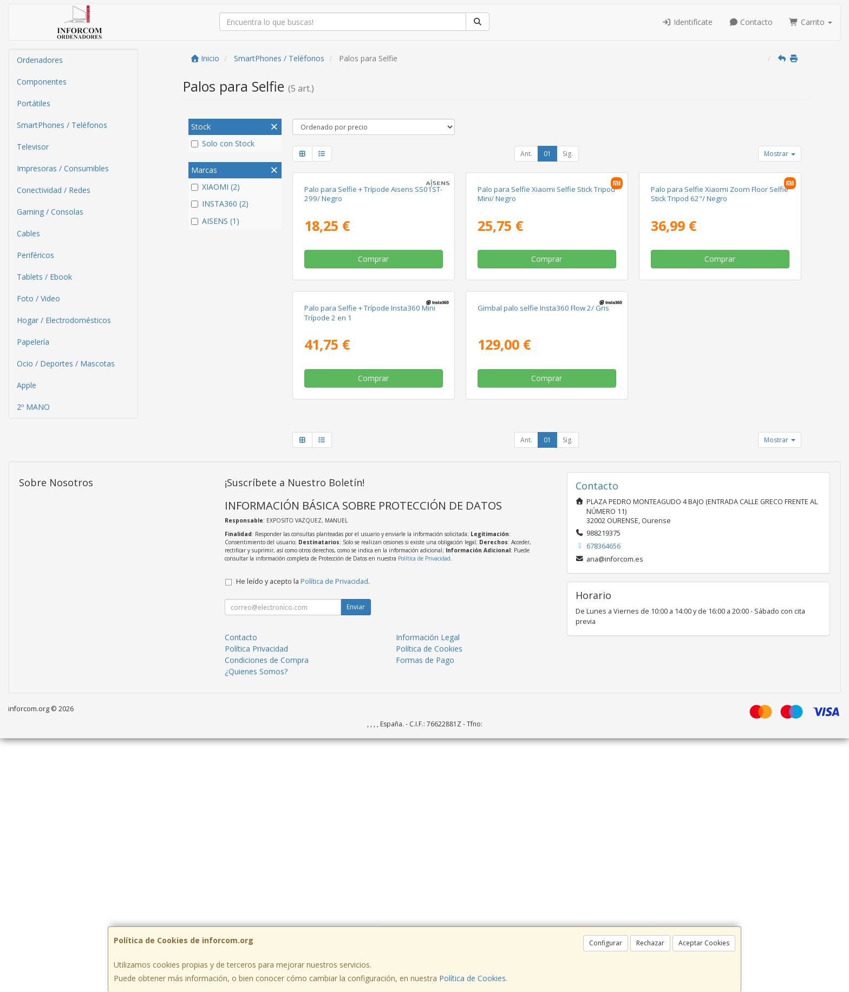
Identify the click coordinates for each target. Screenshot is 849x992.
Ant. (526, 153)
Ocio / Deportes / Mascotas (66, 363)
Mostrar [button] (779, 153)
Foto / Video (38, 298)
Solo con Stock (222, 143)
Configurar (605, 943)
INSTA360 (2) (220, 203)
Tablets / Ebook (44, 277)
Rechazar (650, 943)
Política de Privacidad (424, 812)
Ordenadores (40, 60)
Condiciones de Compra (267, 914)
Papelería (33, 342)
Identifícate (687, 22)
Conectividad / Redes (53, 190)
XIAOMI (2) (215, 187)
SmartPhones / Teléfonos (62, 125)
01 (547, 153)
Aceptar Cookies (703, 943)
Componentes (42, 81)
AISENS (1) (215, 221)
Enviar (356, 860)
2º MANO (33, 407)
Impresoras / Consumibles (63, 168)
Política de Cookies (472, 978)
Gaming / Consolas (50, 212)
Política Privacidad (256, 902)
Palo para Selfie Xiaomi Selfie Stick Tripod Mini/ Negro (546, 320)
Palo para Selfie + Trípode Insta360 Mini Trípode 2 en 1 (369, 566)
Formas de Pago (425, 914)
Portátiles (33, 103)
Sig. (568, 153)
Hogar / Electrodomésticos (64, 320)
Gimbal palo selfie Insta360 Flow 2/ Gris (543, 561)
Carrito (810, 22)
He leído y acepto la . (303, 835)
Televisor (33, 146)
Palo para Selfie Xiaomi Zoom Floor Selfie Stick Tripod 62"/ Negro (719, 320)
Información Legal (428, 891)
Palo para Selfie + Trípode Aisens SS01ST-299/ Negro (373, 320)
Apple (26, 385)
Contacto (751, 22)
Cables (28, 233)
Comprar (373, 386)
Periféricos (35, 255)
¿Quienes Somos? (256, 925)
